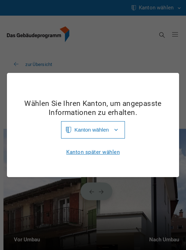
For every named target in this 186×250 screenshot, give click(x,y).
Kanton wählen (91, 130)
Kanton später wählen (93, 152)
